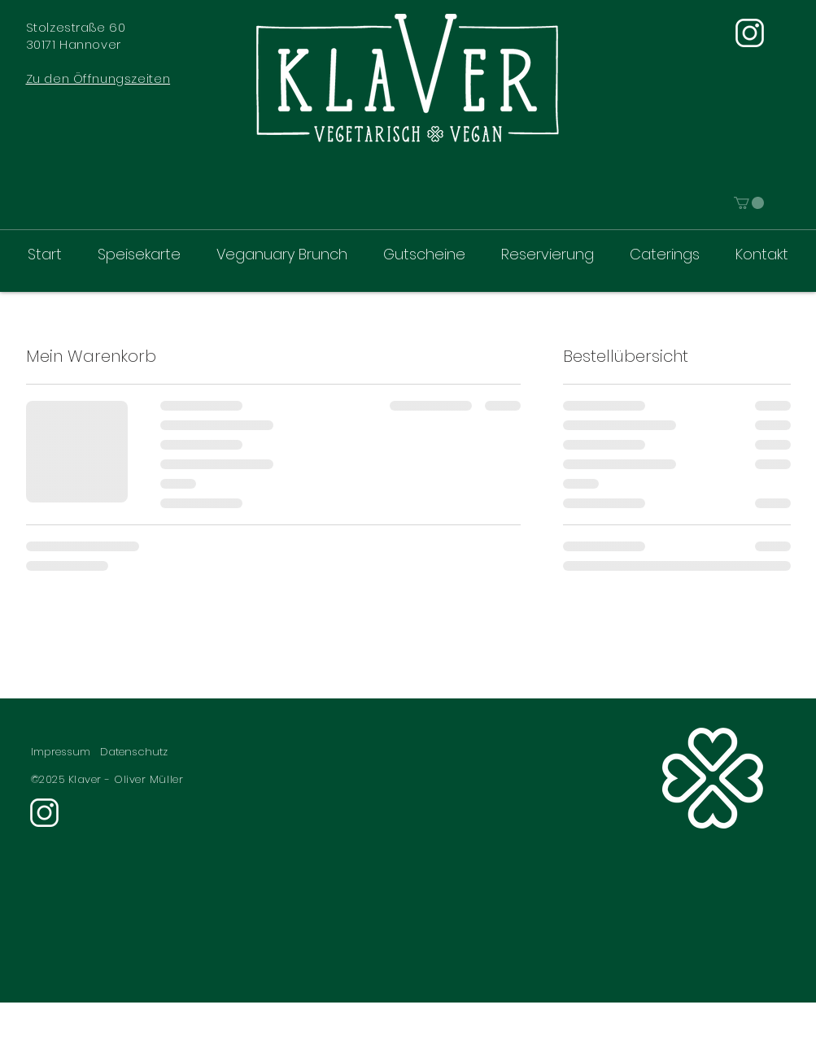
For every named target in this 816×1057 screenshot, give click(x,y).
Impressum (60, 751)
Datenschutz (134, 751)
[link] (749, 203)
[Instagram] (749, 33)
